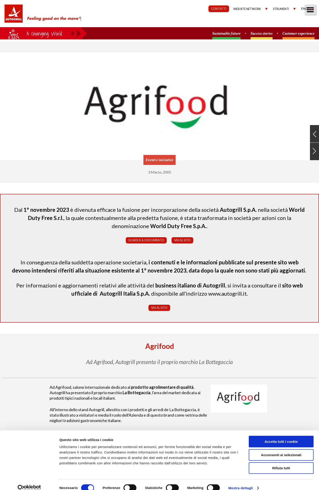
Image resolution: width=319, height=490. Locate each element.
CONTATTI (218, 8)
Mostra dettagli (240, 481)
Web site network (247, 9)
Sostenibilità (198, 22)
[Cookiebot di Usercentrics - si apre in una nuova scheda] (29, 481)
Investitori (263, 22)
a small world (43, 33)
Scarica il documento (146, 240)
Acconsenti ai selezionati (281, 448)
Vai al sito (182, 240)
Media (288, 22)
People (308, 22)
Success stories (262, 33)
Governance (231, 22)
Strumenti (281, 9)
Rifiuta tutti (281, 461)
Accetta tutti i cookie (281, 435)
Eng (304, 8)
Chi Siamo (143, 22)
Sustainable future (226, 33)
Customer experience (298, 33)
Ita (311, 8)
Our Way (168, 22)
